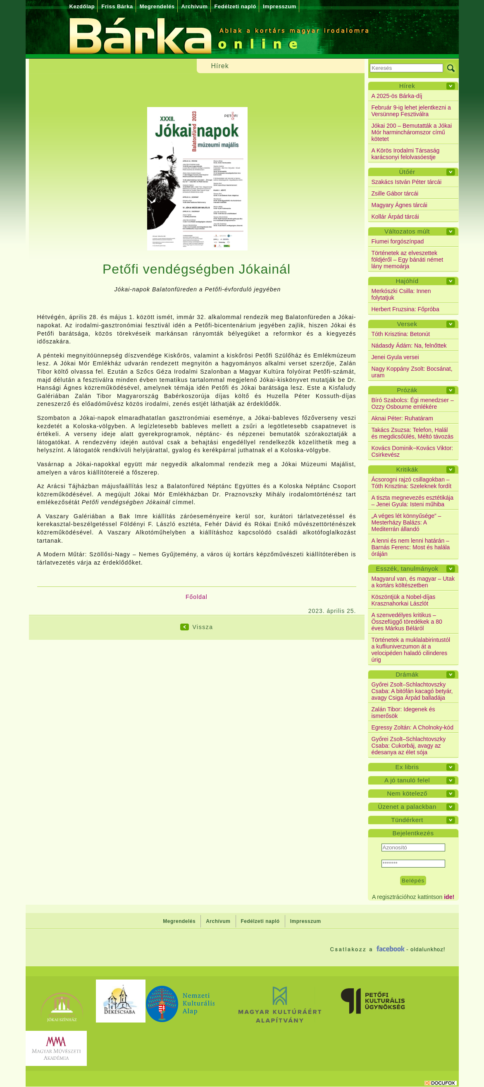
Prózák (407, 389)
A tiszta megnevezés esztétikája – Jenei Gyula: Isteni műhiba (412, 501)
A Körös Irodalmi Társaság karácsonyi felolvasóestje (406, 153)
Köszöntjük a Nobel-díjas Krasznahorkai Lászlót (404, 600)
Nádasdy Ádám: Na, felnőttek (409, 345)
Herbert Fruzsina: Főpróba (405, 309)
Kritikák (407, 469)
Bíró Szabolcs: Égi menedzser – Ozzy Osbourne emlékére (413, 403)
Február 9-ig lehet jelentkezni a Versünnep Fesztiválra (411, 110)
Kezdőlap (82, 6)
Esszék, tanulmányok (407, 568)
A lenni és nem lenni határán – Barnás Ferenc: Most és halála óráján (411, 547)
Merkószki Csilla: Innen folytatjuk (401, 294)
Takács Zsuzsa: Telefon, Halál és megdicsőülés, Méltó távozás (412, 433)
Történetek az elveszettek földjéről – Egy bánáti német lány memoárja (407, 259)
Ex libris (407, 766)
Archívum (194, 6)
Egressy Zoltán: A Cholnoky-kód (412, 727)
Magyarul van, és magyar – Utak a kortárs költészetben (413, 582)
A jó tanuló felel (407, 780)
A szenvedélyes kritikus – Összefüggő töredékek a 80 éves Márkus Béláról (407, 622)
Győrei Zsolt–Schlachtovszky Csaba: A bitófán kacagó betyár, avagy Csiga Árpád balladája (412, 691)
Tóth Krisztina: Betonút (401, 334)
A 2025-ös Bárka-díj (397, 96)
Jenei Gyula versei (395, 357)
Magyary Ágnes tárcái (399, 205)
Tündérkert (407, 819)
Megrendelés (157, 6)
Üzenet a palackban (407, 806)
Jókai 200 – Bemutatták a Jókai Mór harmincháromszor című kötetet (412, 132)
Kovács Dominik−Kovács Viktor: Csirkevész (412, 451)
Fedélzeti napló (235, 6)
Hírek (407, 85)
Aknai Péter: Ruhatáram (402, 418)
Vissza (203, 627)
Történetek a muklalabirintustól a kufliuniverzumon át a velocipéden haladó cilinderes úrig (411, 649)
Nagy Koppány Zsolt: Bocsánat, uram (412, 372)
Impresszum (279, 6)
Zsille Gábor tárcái (395, 193)
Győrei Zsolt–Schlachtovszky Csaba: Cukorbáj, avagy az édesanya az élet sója (409, 746)
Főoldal (196, 597)
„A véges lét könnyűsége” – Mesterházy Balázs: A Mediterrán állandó (406, 522)
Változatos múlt (407, 231)
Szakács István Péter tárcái (407, 182)
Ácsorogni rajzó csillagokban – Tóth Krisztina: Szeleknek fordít (412, 482)
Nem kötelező (407, 793)
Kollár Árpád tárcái (395, 216)
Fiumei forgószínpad (398, 241)
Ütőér (407, 171)
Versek (407, 323)
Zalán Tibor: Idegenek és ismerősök (403, 712)
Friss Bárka (117, 6)
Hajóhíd (407, 280)
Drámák (407, 674)
